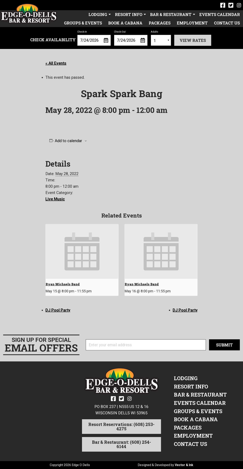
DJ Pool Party (57, 310)
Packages (159, 22)
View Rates (193, 40)
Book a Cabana (125, 22)
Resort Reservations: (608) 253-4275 (121, 426)
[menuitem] (98, 14)
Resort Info (128, 14)
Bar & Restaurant (170, 14)
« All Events (55, 63)
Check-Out (131, 38)
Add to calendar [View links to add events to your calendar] (68, 141)
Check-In (94, 38)
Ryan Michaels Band (63, 284)
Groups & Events (83, 22)
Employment (192, 22)
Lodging (98, 14)
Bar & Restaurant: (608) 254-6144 (121, 444)
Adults (161, 38)
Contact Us (227, 22)
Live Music (55, 199)
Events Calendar (219, 14)
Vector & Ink (184, 465)
